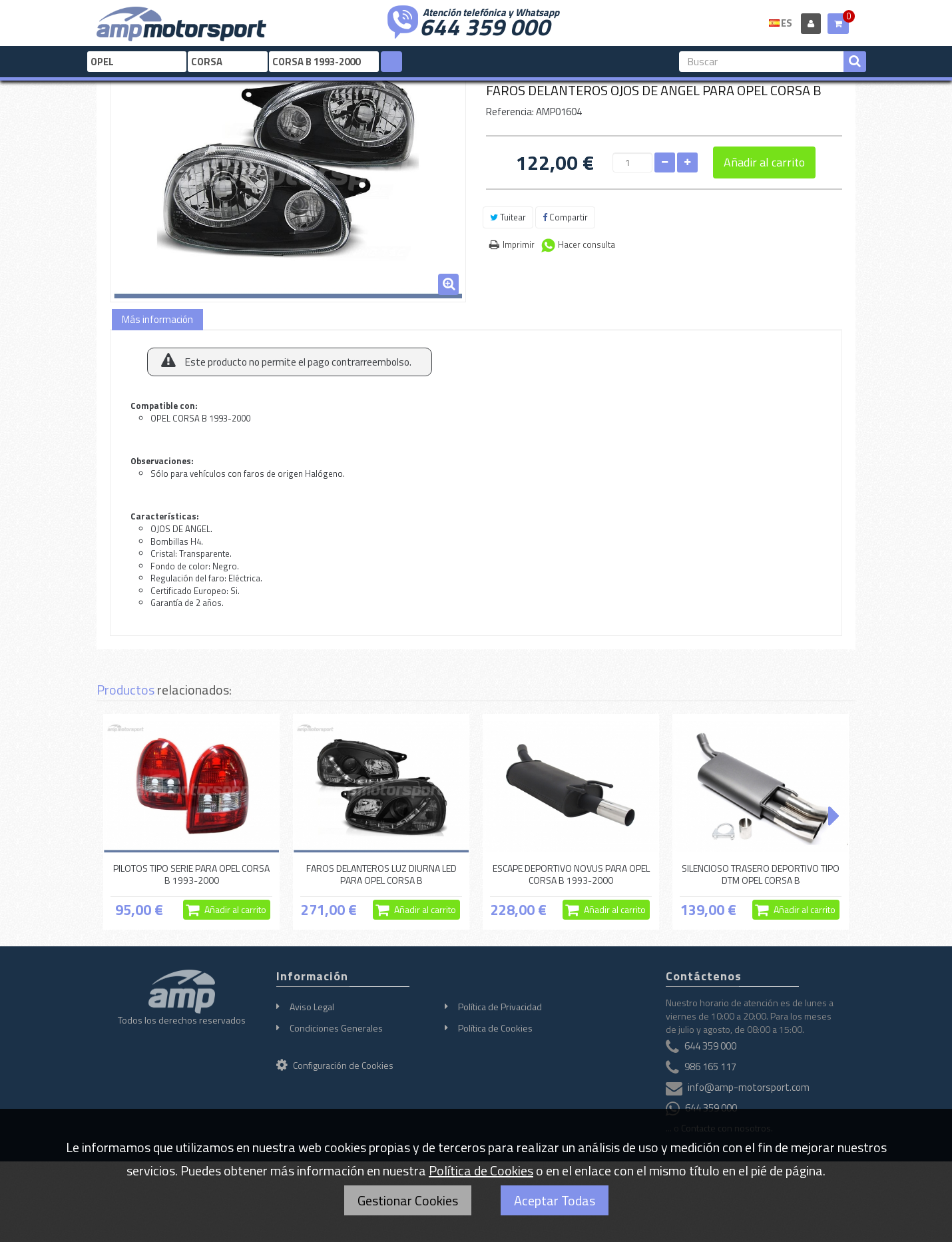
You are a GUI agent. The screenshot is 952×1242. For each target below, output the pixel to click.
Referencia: (510, 112)
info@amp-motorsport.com (749, 1087)
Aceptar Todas (554, 1200)
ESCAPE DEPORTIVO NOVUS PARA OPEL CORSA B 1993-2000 (571, 874)
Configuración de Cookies (334, 1065)
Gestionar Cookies (407, 1200)
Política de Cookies (495, 1028)
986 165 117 (710, 1066)
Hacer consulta (586, 244)
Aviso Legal (312, 1007)
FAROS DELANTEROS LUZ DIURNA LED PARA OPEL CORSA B (381, 874)
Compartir (565, 217)
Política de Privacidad (500, 1007)
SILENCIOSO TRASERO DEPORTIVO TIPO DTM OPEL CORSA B (760, 874)
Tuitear (508, 217)
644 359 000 (484, 25)
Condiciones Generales (336, 1028)
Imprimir (519, 244)
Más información (157, 319)
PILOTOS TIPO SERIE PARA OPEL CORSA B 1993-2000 (191, 874)
